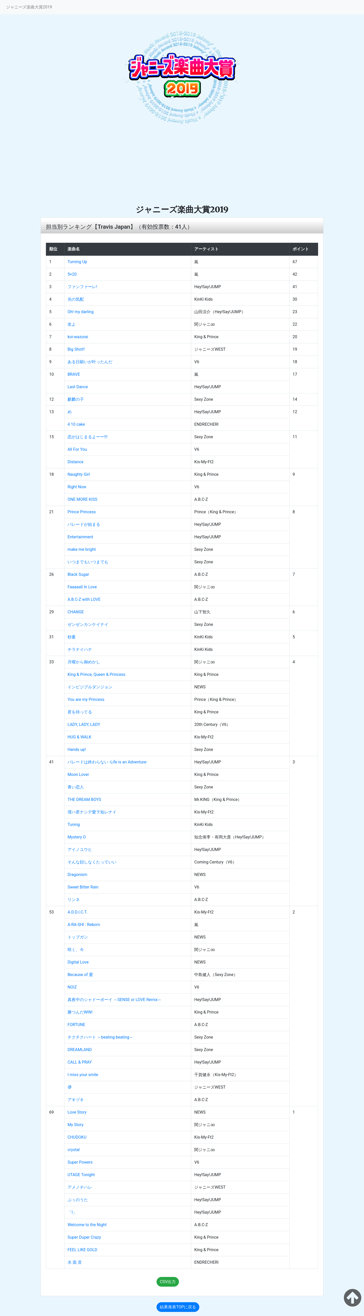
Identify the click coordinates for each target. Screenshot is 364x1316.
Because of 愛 (80, 974)
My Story (75, 1124)
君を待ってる (80, 712)
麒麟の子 (76, 399)
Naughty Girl (79, 474)
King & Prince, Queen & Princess (96, 674)
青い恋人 (76, 787)
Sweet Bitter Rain (83, 887)
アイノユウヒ (80, 849)
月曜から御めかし (84, 662)
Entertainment (80, 536)
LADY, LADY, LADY (84, 724)
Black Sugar (78, 574)
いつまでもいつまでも (88, 561)
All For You (77, 449)
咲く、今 (76, 949)
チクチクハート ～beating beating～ (100, 1037)
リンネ (74, 899)
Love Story (77, 1112)
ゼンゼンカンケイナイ (88, 624)
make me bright (82, 549)
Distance (75, 461)
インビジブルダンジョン (90, 687)
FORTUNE (76, 1024)
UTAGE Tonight (81, 1174)
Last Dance (78, 386)
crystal (74, 1149)
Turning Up (77, 261)
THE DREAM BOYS (84, 799)
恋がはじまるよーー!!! (87, 436)
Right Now (77, 486)
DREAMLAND (80, 1049)
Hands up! (77, 749)
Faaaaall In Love (82, 586)
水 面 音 (75, 1262)
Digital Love (78, 962)
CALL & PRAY (80, 1062)
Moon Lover (78, 774)
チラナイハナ (80, 649)
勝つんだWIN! (80, 1012)
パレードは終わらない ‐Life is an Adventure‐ (107, 762)
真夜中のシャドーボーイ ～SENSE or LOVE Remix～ (115, 999)
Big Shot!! (76, 349)
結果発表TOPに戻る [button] (178, 1307)
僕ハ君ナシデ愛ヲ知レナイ (92, 812)
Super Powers (80, 1162)
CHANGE (76, 612)
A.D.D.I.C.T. (77, 912)
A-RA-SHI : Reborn (84, 924)
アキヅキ (76, 1099)
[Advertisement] (182, 166)
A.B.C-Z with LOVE (84, 599)
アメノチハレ (80, 1187)
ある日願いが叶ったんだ (90, 361)
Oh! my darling (81, 311)
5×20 (72, 274)
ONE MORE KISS (82, 499)
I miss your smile (83, 1074)
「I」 (72, 1212)
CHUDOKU (77, 1137)
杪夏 (72, 637)
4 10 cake (76, 424)
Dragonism (77, 874)
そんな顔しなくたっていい (92, 862)
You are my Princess (86, 699)
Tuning (74, 824)
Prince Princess (82, 511)
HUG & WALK (80, 737)
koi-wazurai (78, 336)
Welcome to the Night (87, 1224)
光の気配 (76, 299)
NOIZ (72, 987)
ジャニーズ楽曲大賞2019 (29, 7)
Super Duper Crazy (84, 1237)
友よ (72, 324)
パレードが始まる (84, 524)
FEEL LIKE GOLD (82, 1249)
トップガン (78, 937)
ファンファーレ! (82, 286)
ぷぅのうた (78, 1199)
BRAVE (74, 374)
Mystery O (77, 837)
